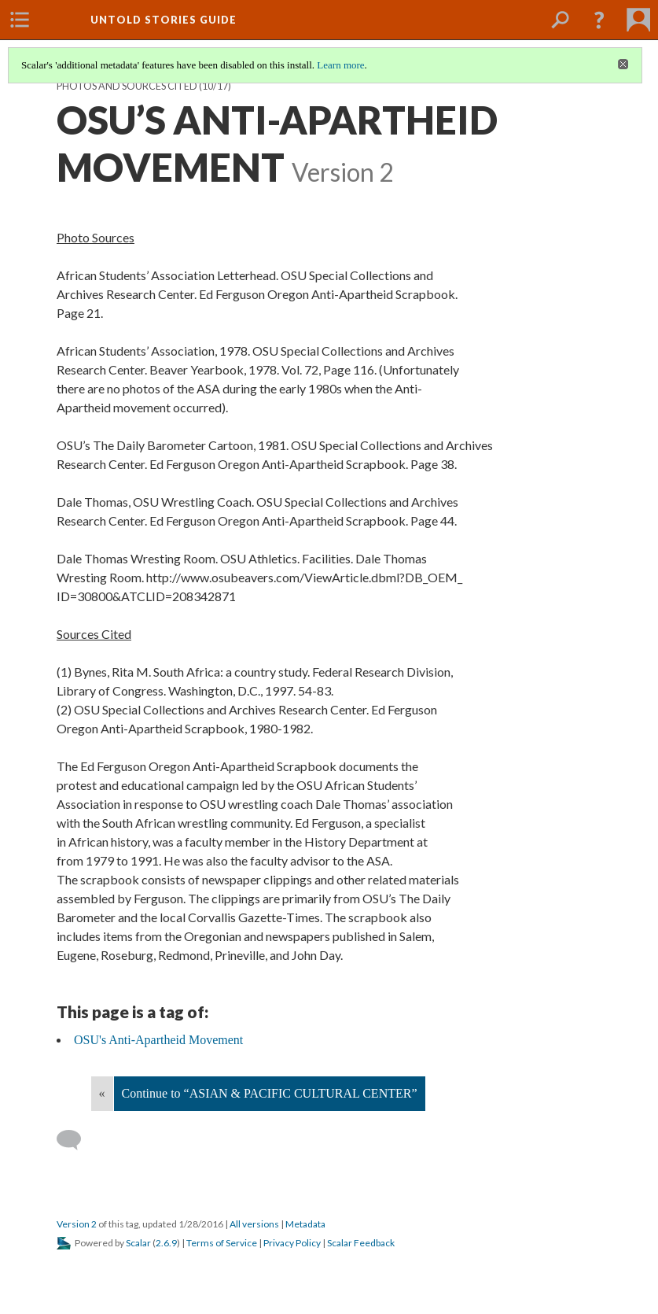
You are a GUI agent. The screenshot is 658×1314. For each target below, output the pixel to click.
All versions (254, 1224)
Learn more (340, 65)
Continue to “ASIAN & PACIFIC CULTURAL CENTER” (269, 1093)
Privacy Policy (292, 1243)
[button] (599, 19)
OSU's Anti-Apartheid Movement (158, 1039)
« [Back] (102, 1093)
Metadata (305, 1224)
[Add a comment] (76, 1140)
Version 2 (77, 1224)
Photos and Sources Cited (127, 86)
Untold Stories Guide (163, 19)
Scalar (138, 1243)
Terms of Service (221, 1243)
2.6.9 (166, 1243)
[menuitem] (19, 19)
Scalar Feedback (361, 1243)
